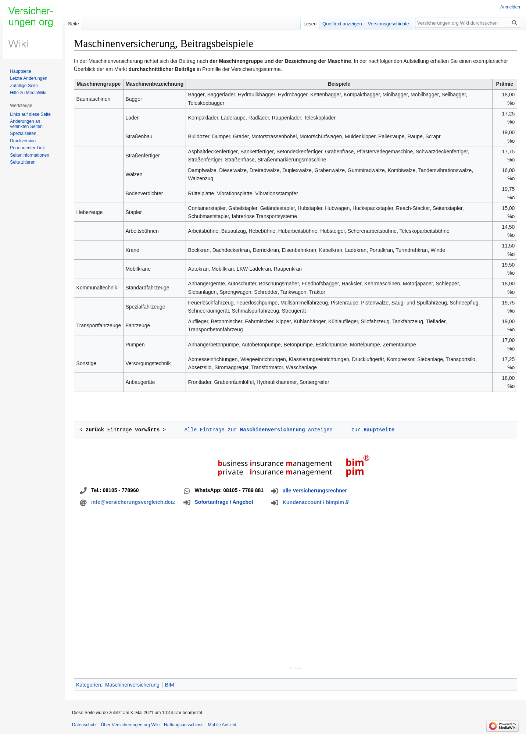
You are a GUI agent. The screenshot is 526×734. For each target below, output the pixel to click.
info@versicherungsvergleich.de (131, 502)
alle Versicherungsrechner (315, 491)
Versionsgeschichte (388, 23)
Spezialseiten (23, 133)
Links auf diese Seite (30, 114)
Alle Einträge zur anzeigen (257, 429)
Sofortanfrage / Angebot (224, 502)
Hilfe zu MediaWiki (28, 92)
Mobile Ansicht (222, 724)
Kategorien (88, 685)
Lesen (310, 23)
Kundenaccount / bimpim (313, 502)
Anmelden (510, 7)
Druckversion (23, 140)
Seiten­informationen (29, 155)
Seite (73, 23)
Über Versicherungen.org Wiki (130, 724)
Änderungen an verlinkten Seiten (26, 124)
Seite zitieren (22, 162)
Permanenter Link (27, 147)
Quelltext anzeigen (342, 23)
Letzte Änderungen (28, 78)
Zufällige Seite (24, 85)
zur (371, 429)
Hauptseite (20, 71)
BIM (169, 685)
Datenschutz (84, 724)
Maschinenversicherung (132, 685)
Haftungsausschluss (183, 724)
